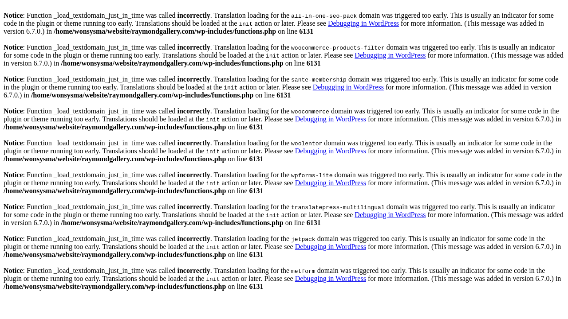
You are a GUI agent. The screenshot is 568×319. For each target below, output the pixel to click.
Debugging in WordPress (363, 23)
